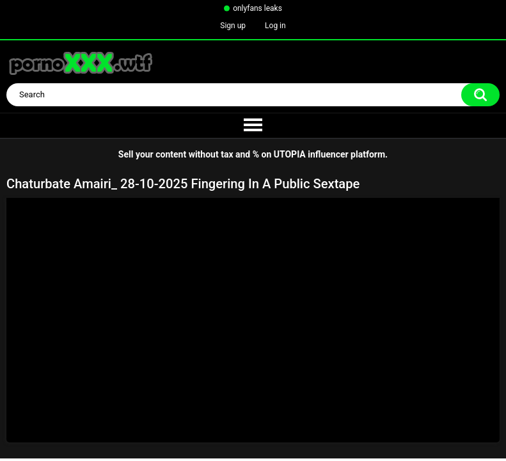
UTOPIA (290, 154)
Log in (275, 25)
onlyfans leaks (257, 8)
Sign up (233, 25)
